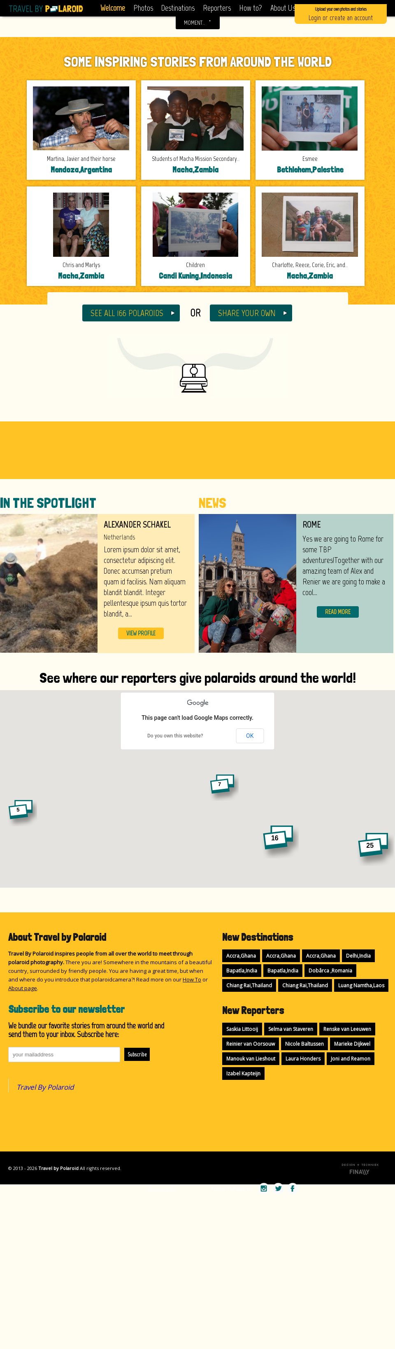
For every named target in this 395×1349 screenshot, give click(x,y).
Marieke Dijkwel (352, 1043)
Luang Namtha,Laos (361, 985)
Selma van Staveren (290, 1029)
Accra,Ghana (241, 955)
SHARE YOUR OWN (247, 313)
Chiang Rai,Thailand (249, 985)
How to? (250, 8)
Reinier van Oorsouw (250, 1043)
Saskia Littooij (242, 1029)
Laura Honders (303, 1058)
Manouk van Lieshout (250, 1058)
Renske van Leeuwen (347, 1029)
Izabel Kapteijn (243, 1073)
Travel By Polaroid (45, 1087)
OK (249, 736)
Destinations (178, 8)
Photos (143, 8)
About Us (282, 8)
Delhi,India (358, 955)
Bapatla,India (241, 970)
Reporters (217, 8)
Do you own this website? (175, 736)
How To (192, 979)
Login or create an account (341, 13)
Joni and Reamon (350, 1058)
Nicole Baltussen (304, 1043)
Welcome (112, 8)
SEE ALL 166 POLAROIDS (127, 313)
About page (22, 988)
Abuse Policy (162, 1189)
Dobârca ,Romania (330, 970)
